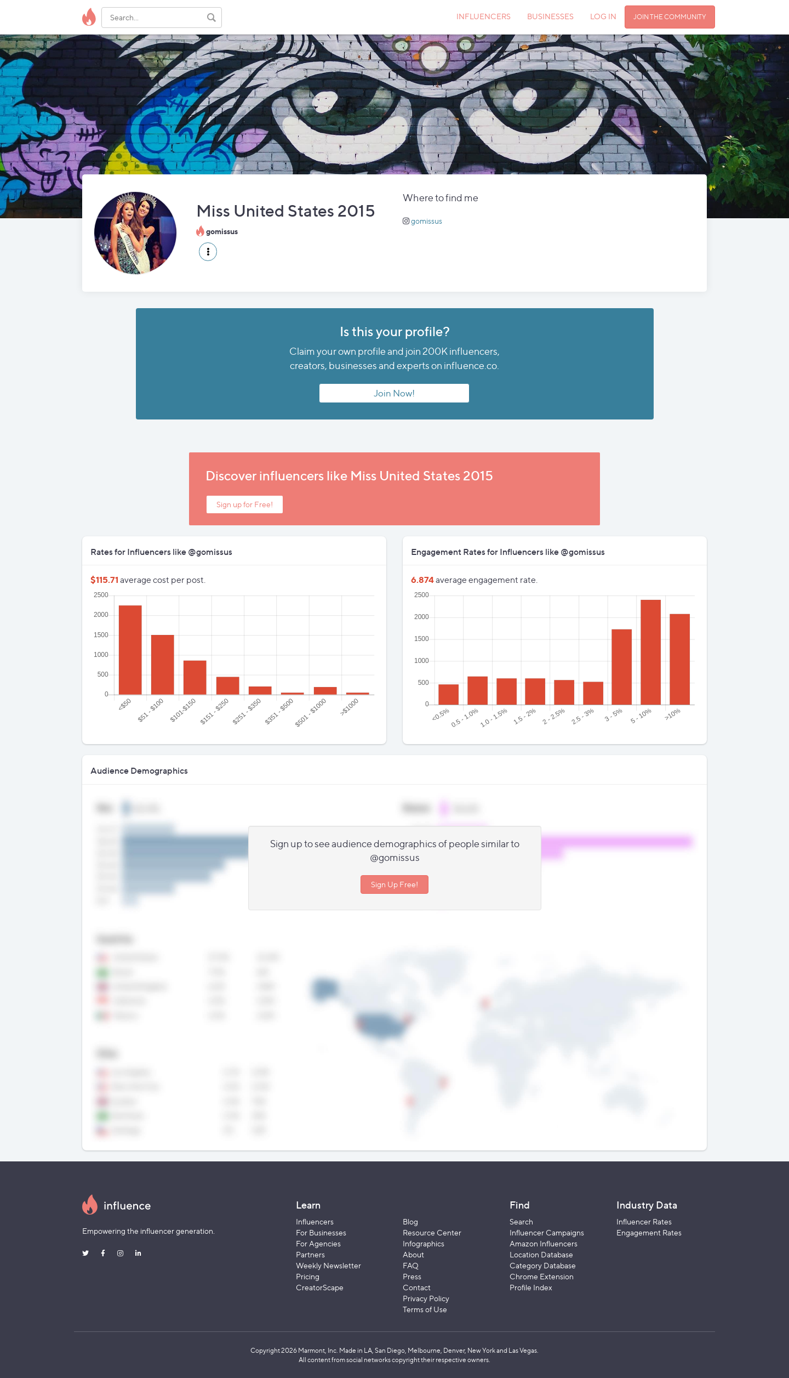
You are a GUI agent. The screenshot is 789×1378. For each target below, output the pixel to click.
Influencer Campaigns (547, 1232)
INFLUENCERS (483, 16)
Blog (410, 1221)
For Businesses (321, 1232)
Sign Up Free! (394, 884)
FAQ (411, 1265)
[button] (208, 251)
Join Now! (394, 393)
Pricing (307, 1276)
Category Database (543, 1265)
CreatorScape (320, 1287)
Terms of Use (425, 1309)
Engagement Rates (649, 1232)
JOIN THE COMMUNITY (669, 17)
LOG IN (603, 16)
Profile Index (531, 1287)
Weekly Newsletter (328, 1265)
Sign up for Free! (244, 504)
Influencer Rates (644, 1221)
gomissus (426, 220)
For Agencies (318, 1243)
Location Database (541, 1254)
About (413, 1254)
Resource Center (432, 1232)
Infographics (423, 1243)
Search (521, 1221)
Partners (310, 1254)
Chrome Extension (542, 1276)
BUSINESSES (550, 16)
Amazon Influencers (544, 1243)
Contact (417, 1287)
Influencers (315, 1221)
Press (412, 1276)
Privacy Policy (426, 1298)
